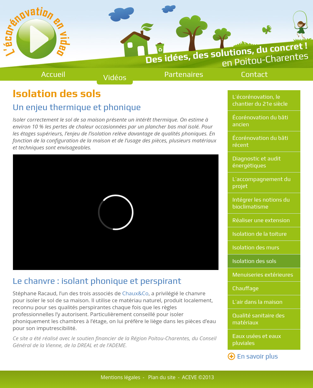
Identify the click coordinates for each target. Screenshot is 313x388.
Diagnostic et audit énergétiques (256, 162)
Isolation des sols (254, 261)
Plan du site (161, 377)
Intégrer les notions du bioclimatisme (261, 203)
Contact (254, 74)
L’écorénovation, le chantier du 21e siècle (260, 100)
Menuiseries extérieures (262, 274)
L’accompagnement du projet (261, 182)
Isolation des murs (255, 247)
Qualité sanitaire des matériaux (258, 319)
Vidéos (114, 77)
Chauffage (245, 288)
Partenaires (183, 74)
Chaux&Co (135, 293)
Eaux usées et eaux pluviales (256, 339)
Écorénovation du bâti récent (260, 141)
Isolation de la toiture (259, 233)
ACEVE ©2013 (198, 377)
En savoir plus (257, 356)
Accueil (53, 74)
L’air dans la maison (257, 301)
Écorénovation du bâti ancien (260, 121)
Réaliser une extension (261, 220)
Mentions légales (120, 377)
